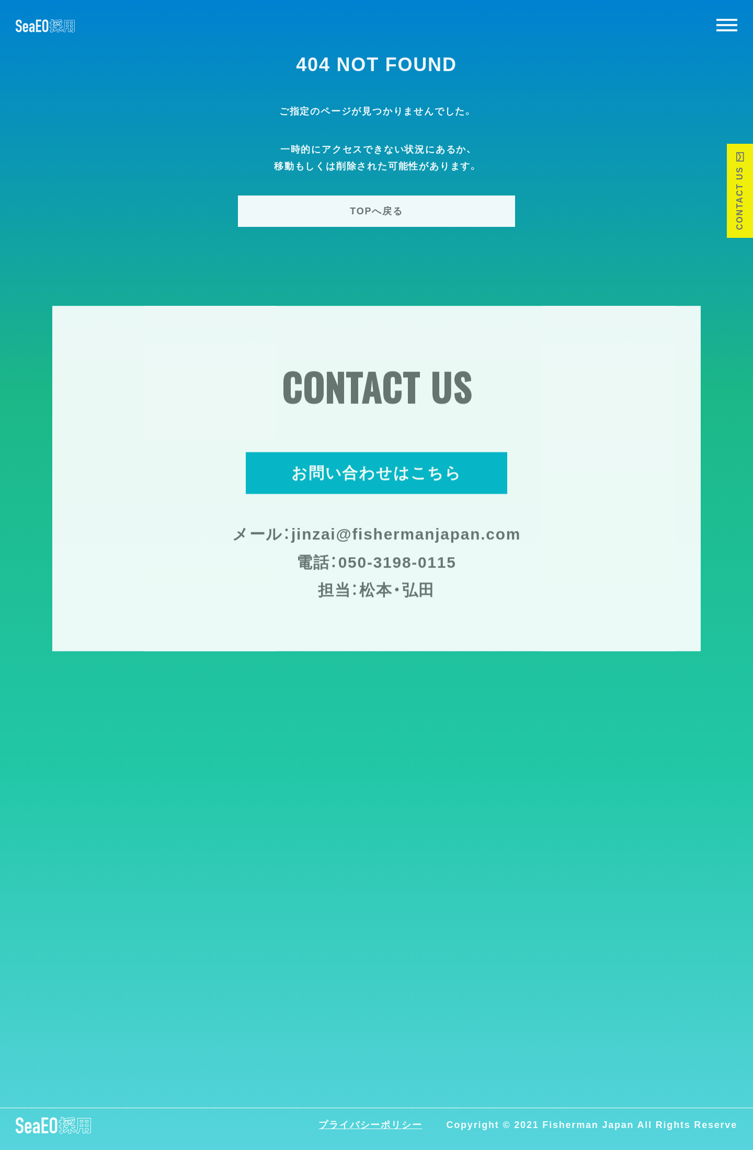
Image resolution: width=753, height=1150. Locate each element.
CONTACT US (739, 198)
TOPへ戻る (376, 211)
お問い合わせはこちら (376, 474)
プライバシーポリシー (370, 1125)
